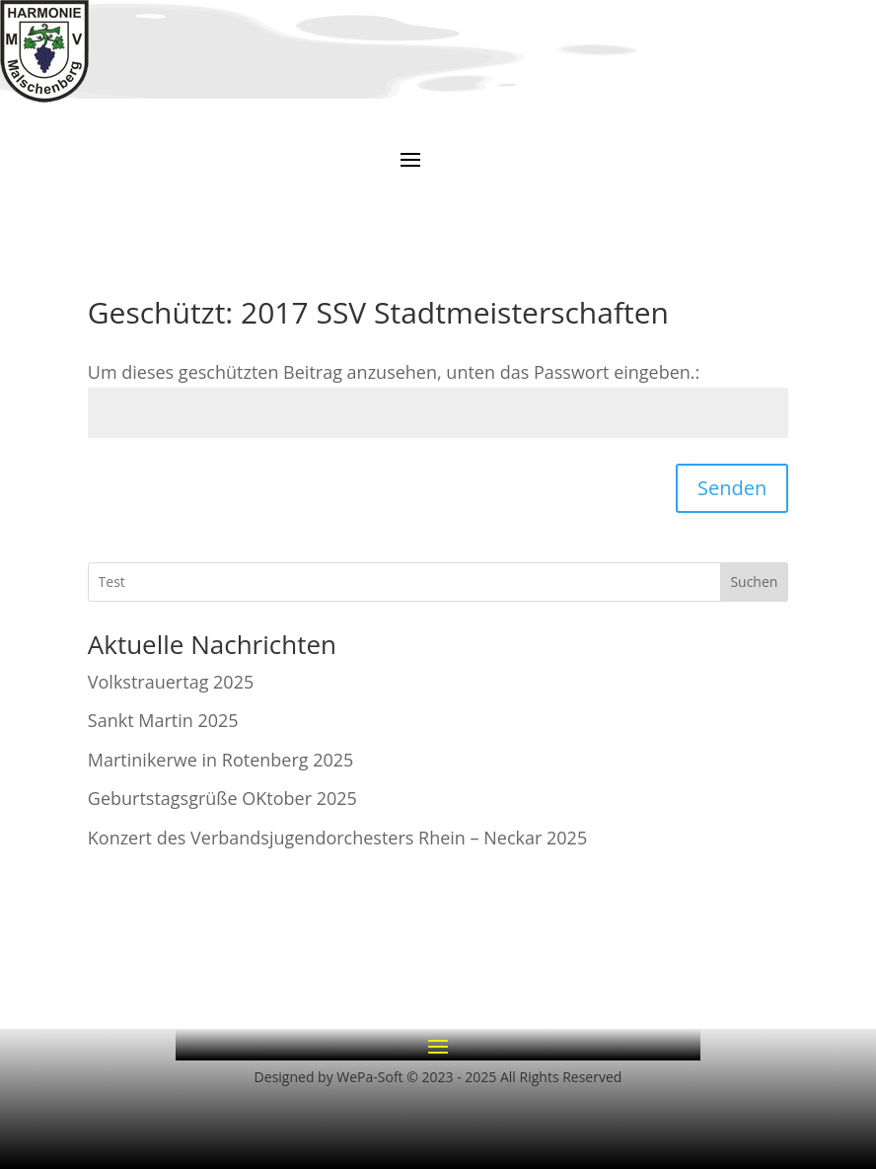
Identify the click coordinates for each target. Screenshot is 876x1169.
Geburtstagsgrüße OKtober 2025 (222, 798)
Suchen (753, 581)
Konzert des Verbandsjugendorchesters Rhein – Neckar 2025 (337, 837)
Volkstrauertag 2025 (171, 682)
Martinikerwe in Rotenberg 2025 (221, 759)
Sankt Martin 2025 (163, 720)
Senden (731, 488)
